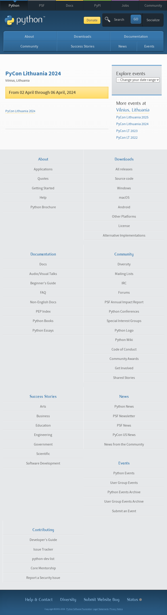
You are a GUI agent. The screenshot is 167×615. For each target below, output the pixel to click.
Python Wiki (124, 340)
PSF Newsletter (124, 416)
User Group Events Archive (124, 501)
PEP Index (43, 312)
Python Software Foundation (79, 609)
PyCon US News (124, 435)
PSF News (124, 425)
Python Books (43, 321)
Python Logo (124, 330)
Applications (43, 169)
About (29, 37)
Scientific (43, 454)
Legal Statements (101, 609)
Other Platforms (124, 217)
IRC (124, 283)
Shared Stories (124, 378)
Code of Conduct (124, 349)
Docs (69, 6)
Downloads (82, 37)
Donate (92, 20)
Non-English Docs (43, 302)
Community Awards (124, 359)
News (122, 46)
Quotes (43, 179)
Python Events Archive (124, 492)
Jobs (125, 6)
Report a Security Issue (43, 578)
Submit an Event (124, 511)
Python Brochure (43, 207)
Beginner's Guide (43, 283)
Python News (124, 406)
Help (43, 198)
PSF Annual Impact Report (124, 302)
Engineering (43, 435)
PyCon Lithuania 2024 (20, 111)
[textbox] (122, 19)
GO (136, 19)
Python (14, 6)
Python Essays (43, 330)
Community (153, 6)
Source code (124, 179)
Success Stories (82, 46)
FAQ (43, 293)
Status (134, 599)
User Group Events (124, 483)
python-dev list (43, 559)
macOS (124, 198)
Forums (124, 293)
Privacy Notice (116, 609)
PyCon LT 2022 (127, 138)
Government (43, 444)
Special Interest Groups (124, 321)
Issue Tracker (43, 549)
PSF (42, 6)
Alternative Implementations (124, 235)
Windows (124, 188)
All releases (124, 169)
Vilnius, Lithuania (132, 110)
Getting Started (43, 188)
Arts (43, 406)
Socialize (153, 20)
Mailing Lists (124, 274)
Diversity (124, 264)
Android (124, 207)
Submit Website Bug (101, 599)
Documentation (136, 37)
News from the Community (124, 444)
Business (43, 416)
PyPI (97, 6)
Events (149, 46)
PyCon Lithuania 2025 (132, 117)
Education (43, 425)
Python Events (123, 473)
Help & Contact (39, 599)
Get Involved (124, 368)
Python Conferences (124, 312)
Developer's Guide (43, 540)
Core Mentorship (43, 568)
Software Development (43, 463)
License (124, 226)
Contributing (43, 529)
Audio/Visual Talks (43, 274)
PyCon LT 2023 (127, 131)
